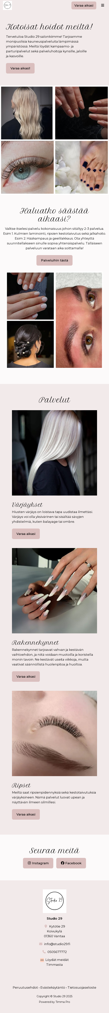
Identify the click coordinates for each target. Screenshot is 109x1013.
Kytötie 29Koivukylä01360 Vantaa (54, 931)
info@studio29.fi (57, 944)
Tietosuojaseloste (81, 987)
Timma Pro (63, 1002)
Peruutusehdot (25, 987)
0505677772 (57, 952)
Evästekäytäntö (52, 987)
